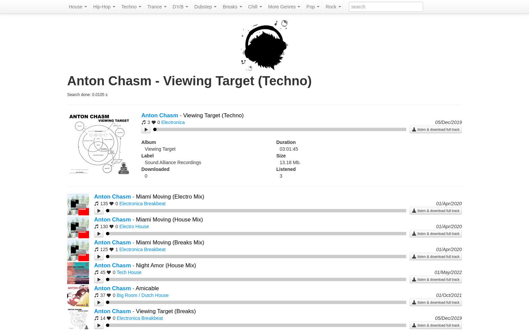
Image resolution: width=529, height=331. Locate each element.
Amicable (147, 288)
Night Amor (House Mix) (166, 265)
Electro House (134, 226)
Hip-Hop (104, 6)
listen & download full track (436, 129)
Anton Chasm (159, 115)
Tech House (129, 272)
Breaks (232, 6)
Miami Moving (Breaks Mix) (170, 242)
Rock (333, 6)
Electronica (173, 122)
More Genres (284, 6)
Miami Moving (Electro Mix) (170, 196)
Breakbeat (155, 203)
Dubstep (205, 6)
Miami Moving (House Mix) (169, 219)
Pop (312, 6)
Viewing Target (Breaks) (166, 311)
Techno (131, 6)
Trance (157, 6)
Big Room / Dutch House (143, 295)
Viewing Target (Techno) (213, 115)
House (78, 6)
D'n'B (180, 6)
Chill (255, 6)
